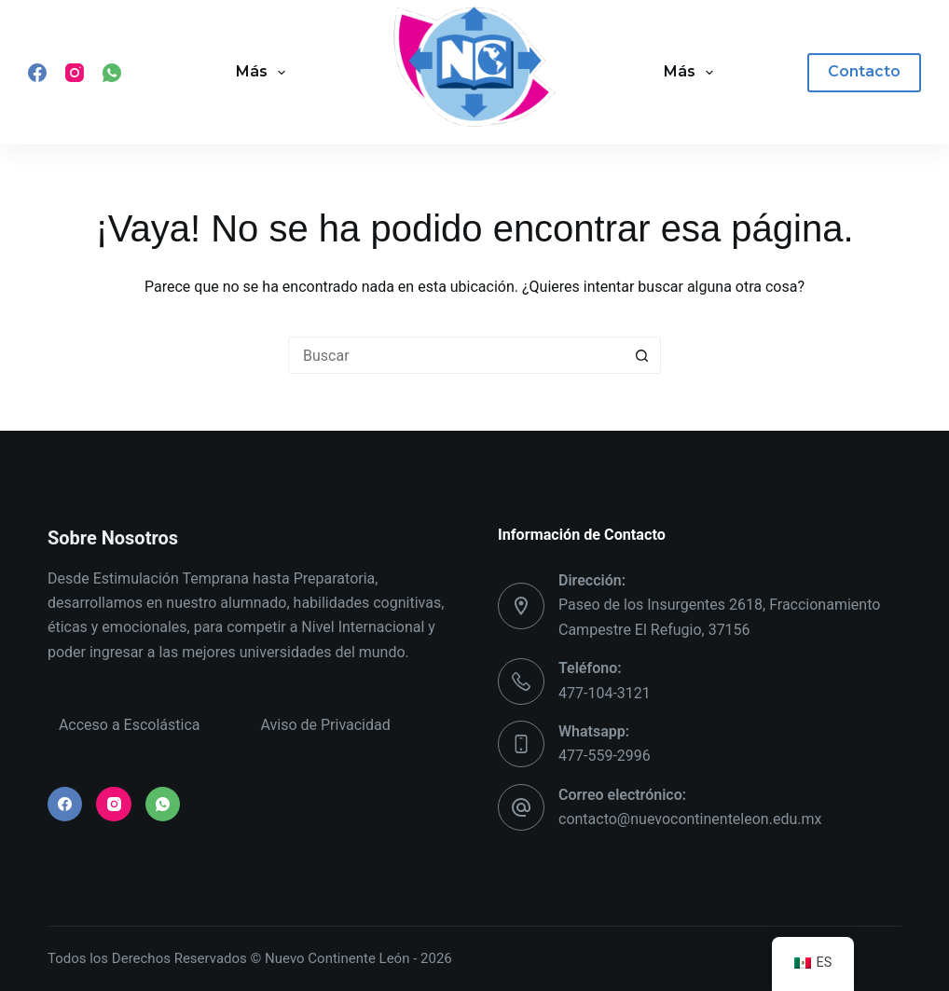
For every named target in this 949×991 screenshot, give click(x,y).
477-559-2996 (604, 755)
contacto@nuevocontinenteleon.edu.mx (689, 819)
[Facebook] (37, 72)
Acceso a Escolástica (129, 725)
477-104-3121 (604, 693)
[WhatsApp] (112, 72)
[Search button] (642, 355)
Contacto (864, 71)
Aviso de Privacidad (325, 725)
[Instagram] (74, 72)
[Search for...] (456, 355)
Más (264, 73)
